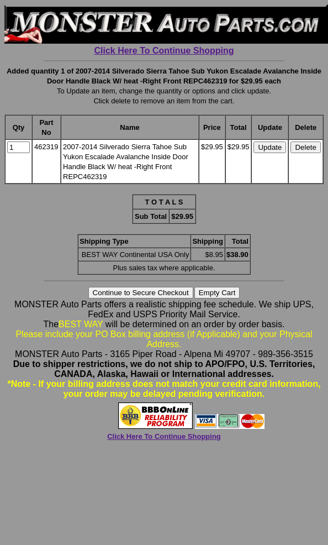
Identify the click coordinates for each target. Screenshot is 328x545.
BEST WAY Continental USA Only (135, 254)
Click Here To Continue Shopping (164, 50)
